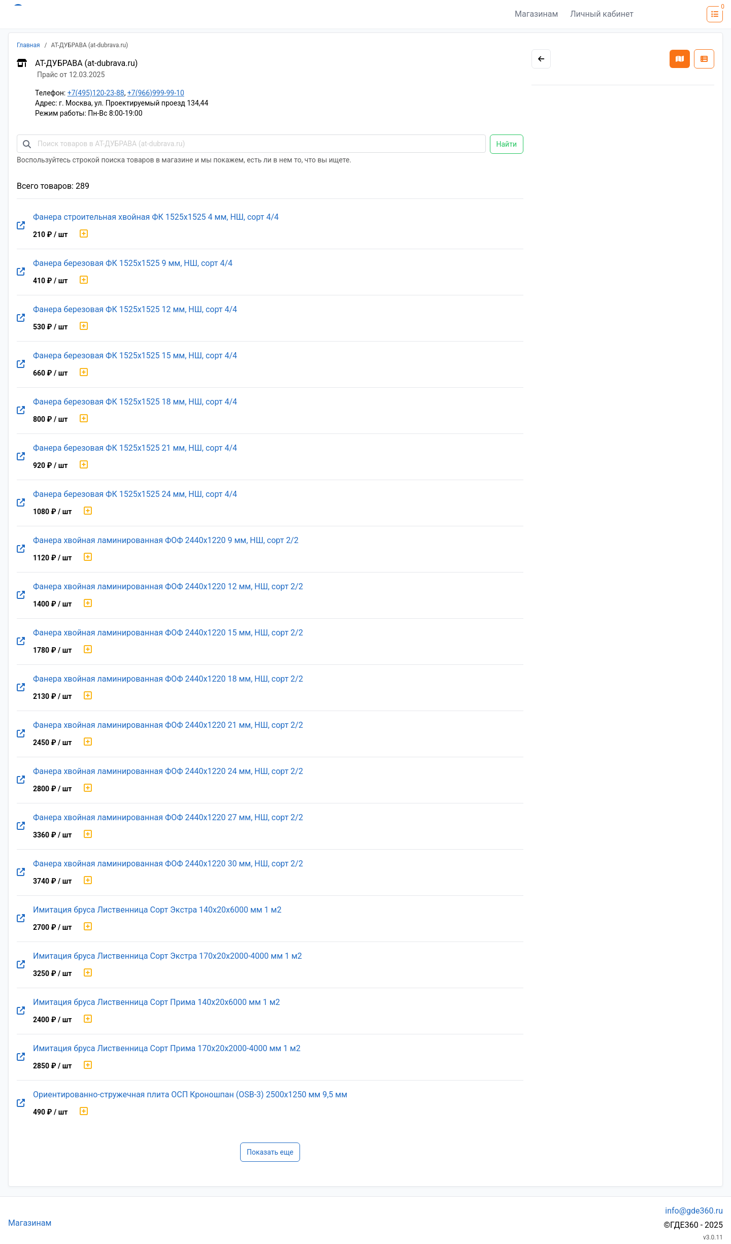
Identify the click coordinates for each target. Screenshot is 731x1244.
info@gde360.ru (694, 1211)
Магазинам (536, 14)
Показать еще (270, 1152)
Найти (506, 144)
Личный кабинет (602, 14)
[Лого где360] (107, 14)
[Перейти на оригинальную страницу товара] (21, 226)
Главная (28, 45)
